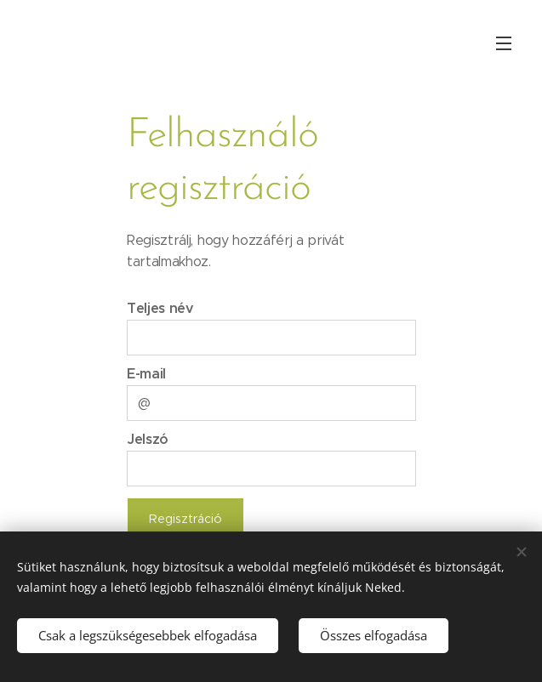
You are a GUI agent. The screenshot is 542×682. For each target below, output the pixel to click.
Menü (503, 43)
